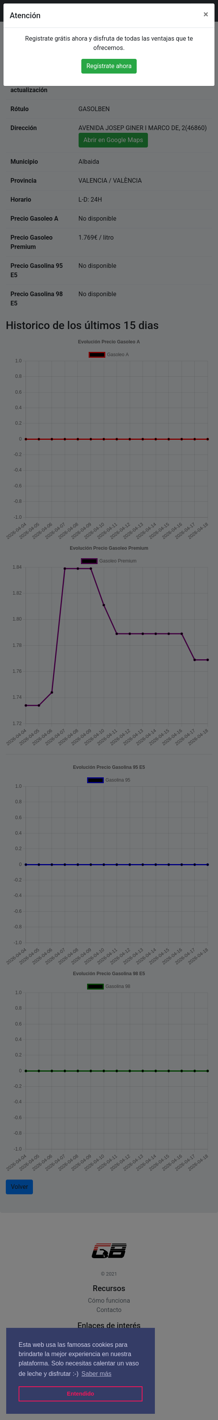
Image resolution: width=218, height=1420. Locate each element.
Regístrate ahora (109, 66)
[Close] (206, 14)
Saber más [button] (96, 1373)
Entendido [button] (80, 1394)
